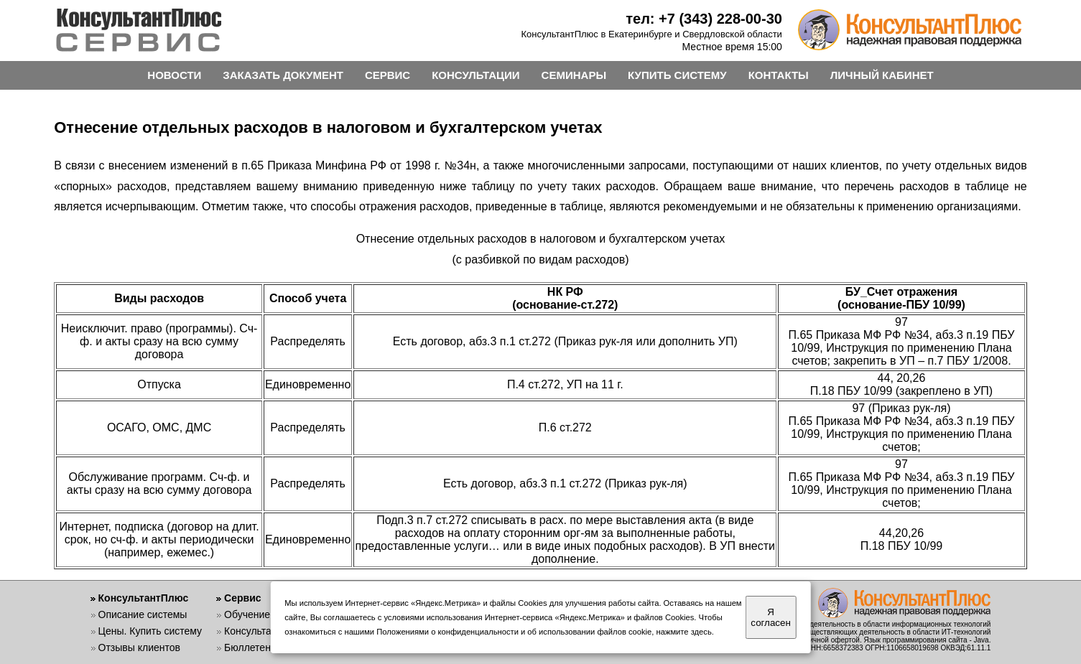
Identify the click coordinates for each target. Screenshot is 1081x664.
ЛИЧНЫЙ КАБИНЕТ (882, 75)
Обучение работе (264, 614)
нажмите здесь (684, 631)
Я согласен (770, 617)
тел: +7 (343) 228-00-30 (704, 19)
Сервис (242, 598)
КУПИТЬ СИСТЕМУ (677, 75)
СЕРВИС (387, 75)
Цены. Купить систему (150, 631)
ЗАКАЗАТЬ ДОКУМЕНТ (283, 75)
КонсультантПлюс (143, 598)
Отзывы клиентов (139, 647)
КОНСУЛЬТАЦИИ (475, 75)
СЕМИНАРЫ (574, 75)
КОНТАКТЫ (778, 75)
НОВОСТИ (174, 75)
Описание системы (142, 614)
